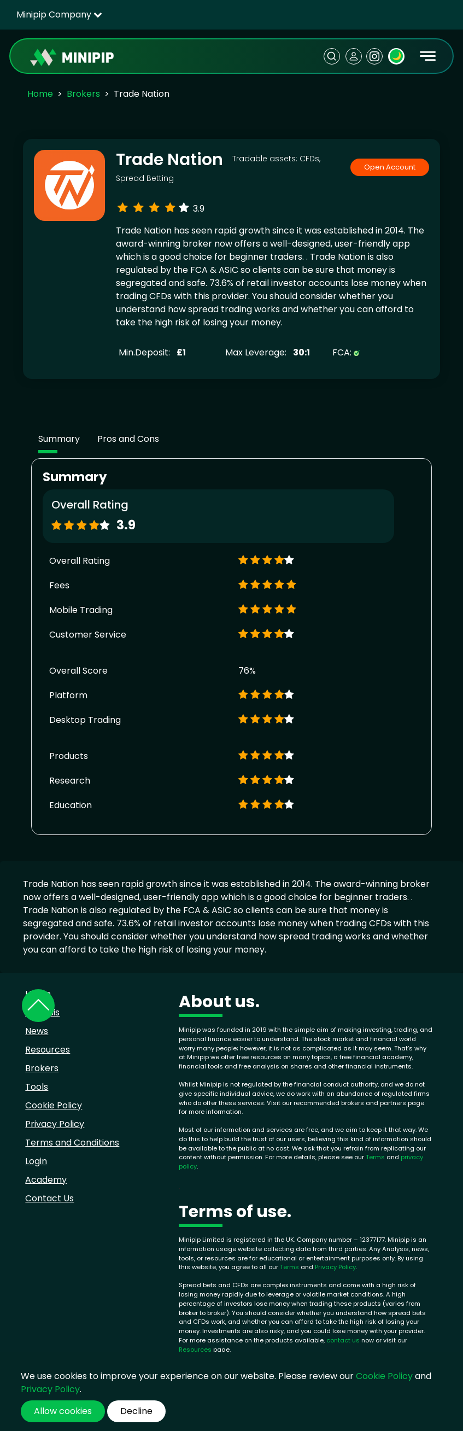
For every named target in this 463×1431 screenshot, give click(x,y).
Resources (47, 1049)
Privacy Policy (54, 1124)
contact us (343, 1340)
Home (40, 93)
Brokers (83, 93)
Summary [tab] (59, 439)
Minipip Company (59, 14)
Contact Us (49, 1198)
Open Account (389, 167)
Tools (36, 1086)
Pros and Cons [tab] (128, 439)
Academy (46, 1179)
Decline (136, 1411)
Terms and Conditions (72, 1142)
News (36, 1031)
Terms (376, 1157)
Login (36, 1161)
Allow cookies (63, 1411)
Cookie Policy (53, 1105)
